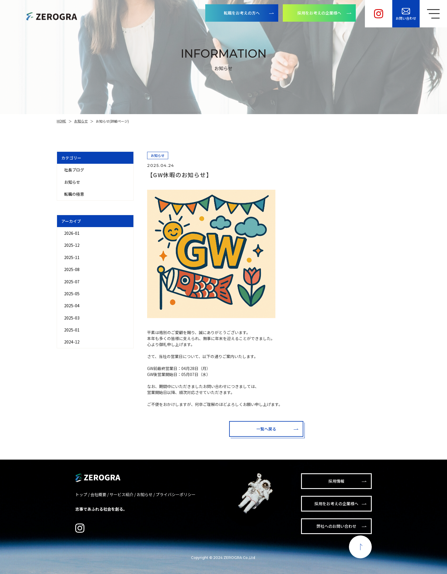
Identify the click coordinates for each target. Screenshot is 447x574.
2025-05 (72, 293)
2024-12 (72, 342)
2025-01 (72, 330)
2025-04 (72, 305)
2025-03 (72, 318)
